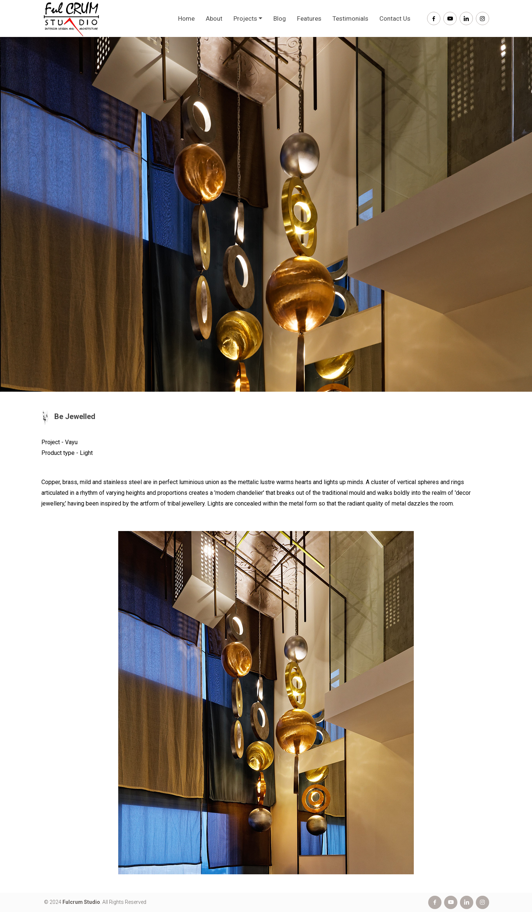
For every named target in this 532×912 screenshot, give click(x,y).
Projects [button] (245, 18)
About (214, 18)
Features (309, 18)
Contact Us (394, 18)
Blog (279, 18)
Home (186, 18)
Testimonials (350, 18)
